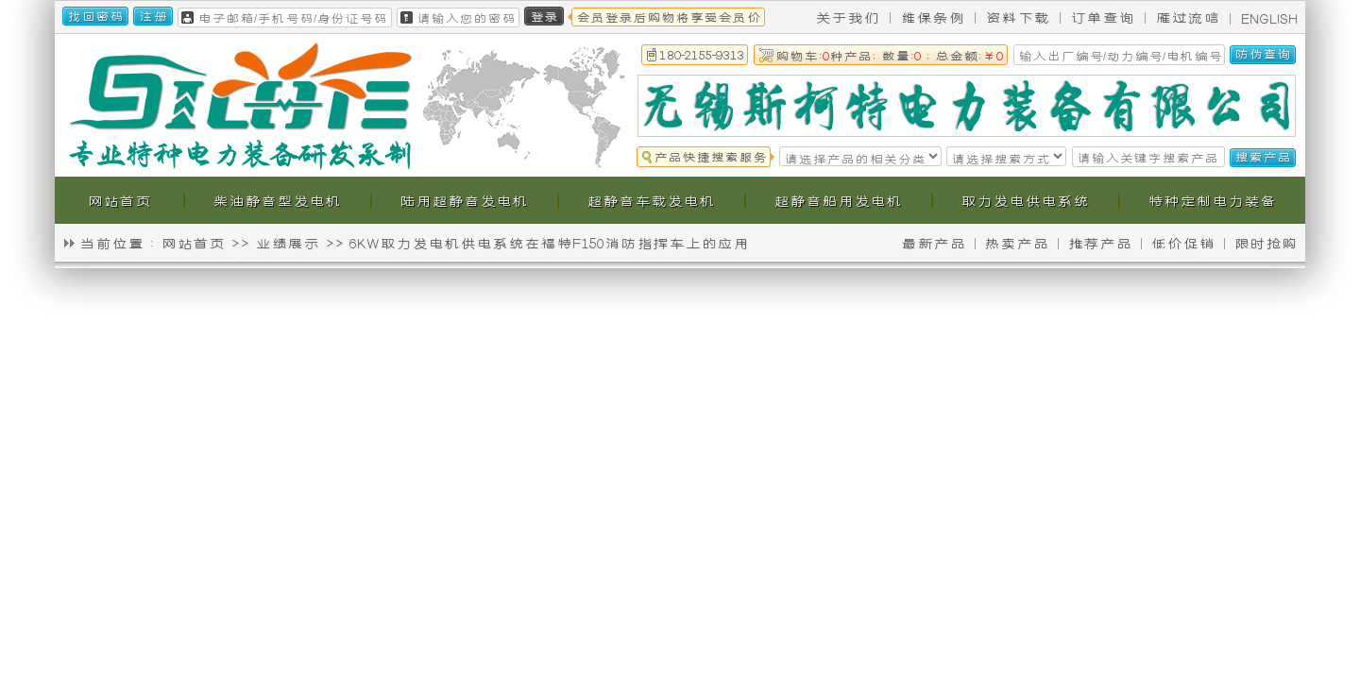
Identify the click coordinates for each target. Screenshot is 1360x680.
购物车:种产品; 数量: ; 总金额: (889, 54)
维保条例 (932, 16)
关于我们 (847, 16)
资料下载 (1017, 16)
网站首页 (193, 242)
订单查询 (1102, 16)
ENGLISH (1269, 17)
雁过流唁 (1187, 16)
